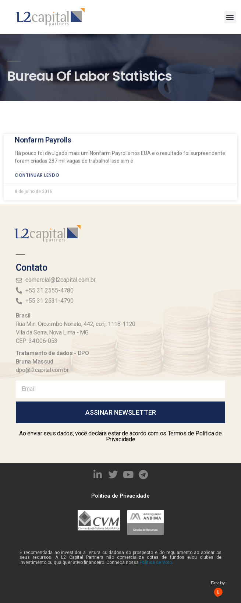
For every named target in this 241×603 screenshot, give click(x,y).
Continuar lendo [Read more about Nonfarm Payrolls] (37, 169)
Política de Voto (156, 562)
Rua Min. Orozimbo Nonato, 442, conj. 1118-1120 (75, 323)
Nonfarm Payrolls (43, 133)
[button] (230, 17)
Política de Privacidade (120, 495)
